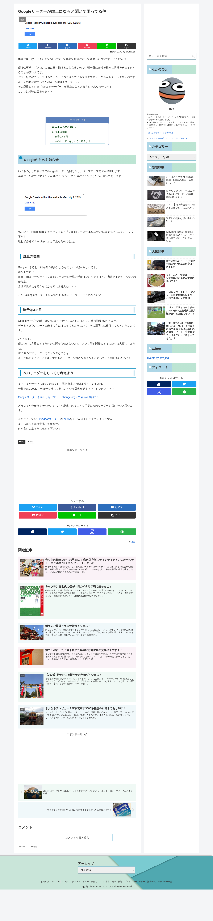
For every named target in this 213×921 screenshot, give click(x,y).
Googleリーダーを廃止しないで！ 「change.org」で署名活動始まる (58, 398)
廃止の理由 (61, 132)
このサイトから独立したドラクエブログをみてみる (169, 138)
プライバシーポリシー (137, 882)
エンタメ (63, 882)
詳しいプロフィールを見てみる (161, 133)
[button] (193, 56)
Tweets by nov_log (158, 357)
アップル (51, 882)
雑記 (22, 443)
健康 (115, 882)
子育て (93, 882)
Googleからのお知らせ (65, 127)
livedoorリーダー (49, 419)
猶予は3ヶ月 (62, 137)
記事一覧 (155, 882)
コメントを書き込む (77, 838)
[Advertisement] (77, 474)
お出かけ (40, 882)
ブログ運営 (104, 882)
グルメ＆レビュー (78, 882)
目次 (72, 120)
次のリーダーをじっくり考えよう (73, 142)
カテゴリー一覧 (169, 882)
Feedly (66, 419)
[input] (171, 56)
